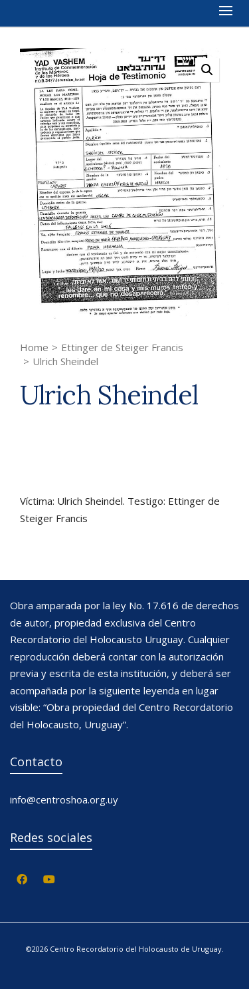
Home (34, 347)
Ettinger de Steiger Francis (122, 347)
